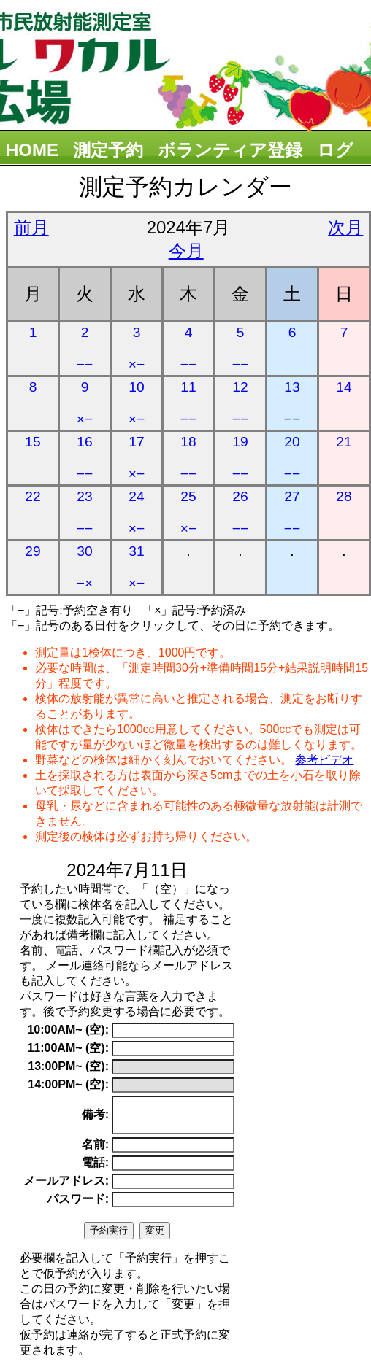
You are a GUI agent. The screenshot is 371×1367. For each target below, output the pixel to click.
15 (32, 441)
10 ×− (137, 403)
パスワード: (78, 1205)
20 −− (292, 457)
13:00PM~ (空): (68, 1066)
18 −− (188, 457)
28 (343, 496)
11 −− (188, 403)
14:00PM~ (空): (68, 1084)
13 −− (292, 403)
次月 (345, 227)
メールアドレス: (66, 1187)
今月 (186, 250)
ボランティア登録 (230, 150)
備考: (95, 1118)
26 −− (240, 512)
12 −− (240, 403)
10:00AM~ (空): (68, 1029)
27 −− (292, 512)
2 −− (85, 348)
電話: (95, 1169)
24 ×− (137, 512)
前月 (31, 227)
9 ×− (85, 403)
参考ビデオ (324, 760)
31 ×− (137, 567)
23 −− (85, 512)
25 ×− (188, 512)
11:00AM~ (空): (68, 1048)
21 (343, 441)
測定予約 (108, 150)
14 (343, 387)
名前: (95, 1151)
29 (32, 551)
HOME (32, 150)
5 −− (240, 348)
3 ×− (137, 348)
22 (32, 496)
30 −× (85, 567)
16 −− (85, 457)
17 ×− (137, 457)
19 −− (240, 457)
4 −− (188, 348)
